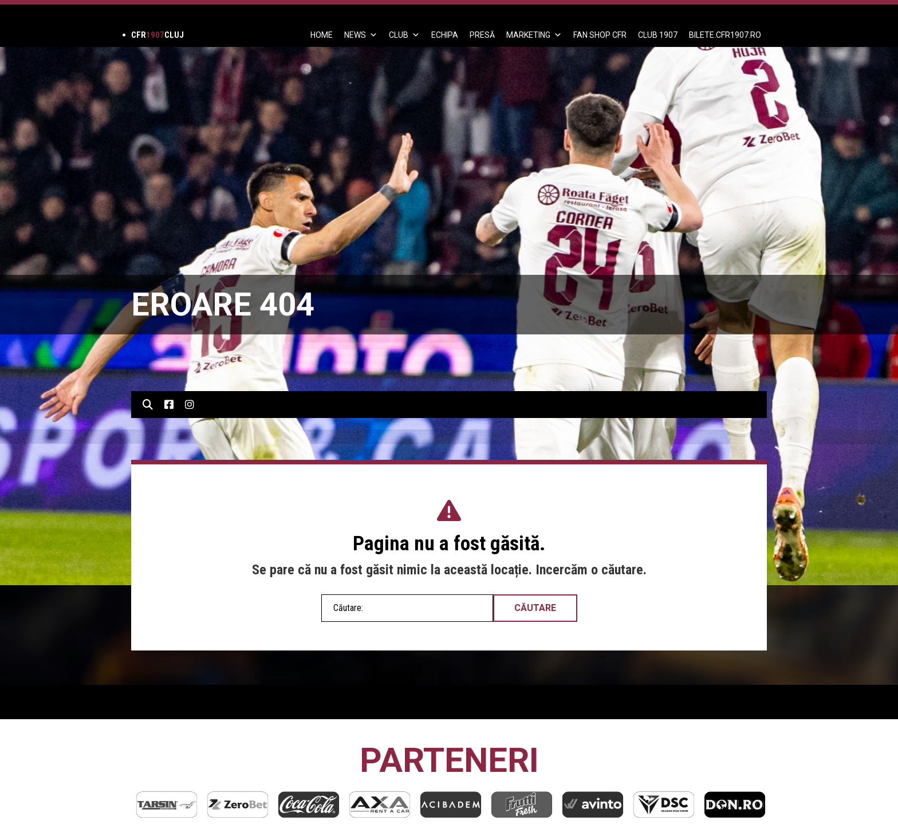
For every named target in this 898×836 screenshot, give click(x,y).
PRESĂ (482, 35)
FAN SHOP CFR (600, 35)
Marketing (534, 35)
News (360, 35)
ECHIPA (444, 35)
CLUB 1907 (658, 35)
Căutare (535, 607)
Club (404, 35)
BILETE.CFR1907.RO (725, 35)
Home (321, 35)
